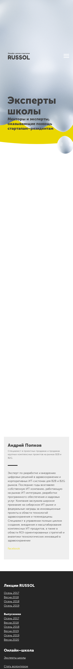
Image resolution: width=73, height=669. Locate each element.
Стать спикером (14, 528)
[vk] (12, 601)
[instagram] (19, 601)
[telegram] (32, 601)
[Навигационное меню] (66, 56)
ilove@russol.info (42, 635)
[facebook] (6, 601)
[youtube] (25, 601)
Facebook (14, 402)
